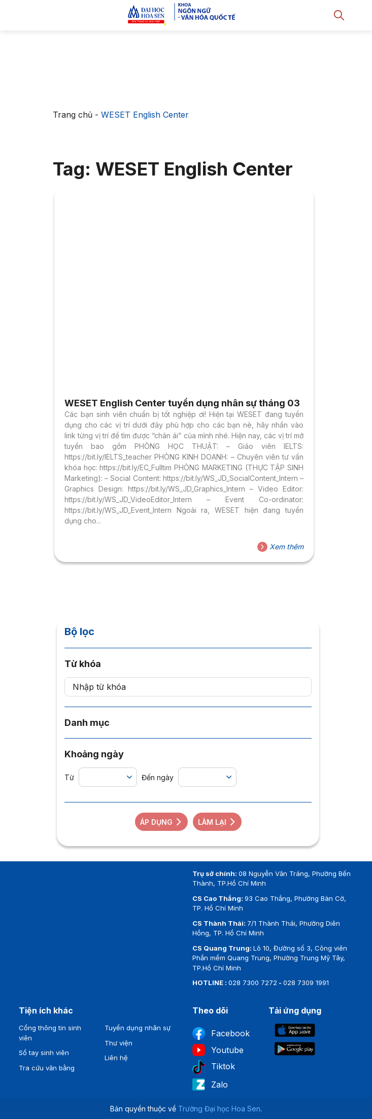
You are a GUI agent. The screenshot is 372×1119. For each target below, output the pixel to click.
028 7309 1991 (306, 982)
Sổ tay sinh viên (44, 1052)
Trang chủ (72, 115)
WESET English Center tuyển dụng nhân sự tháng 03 (182, 403)
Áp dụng (161, 822)
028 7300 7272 (252, 982)
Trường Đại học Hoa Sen (219, 1108)
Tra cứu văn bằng (47, 1068)
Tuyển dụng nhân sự (138, 1028)
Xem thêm (280, 547)
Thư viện (118, 1043)
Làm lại (217, 822)
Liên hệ (116, 1058)
